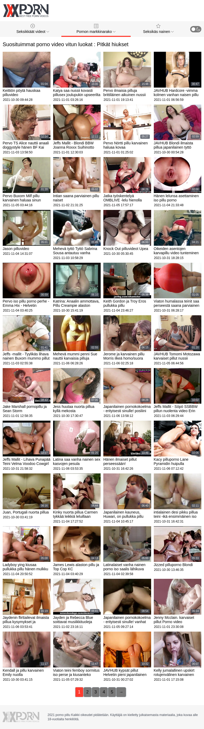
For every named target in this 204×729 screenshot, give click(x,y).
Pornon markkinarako (96, 29)
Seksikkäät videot (32, 29)
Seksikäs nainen (158, 29)
